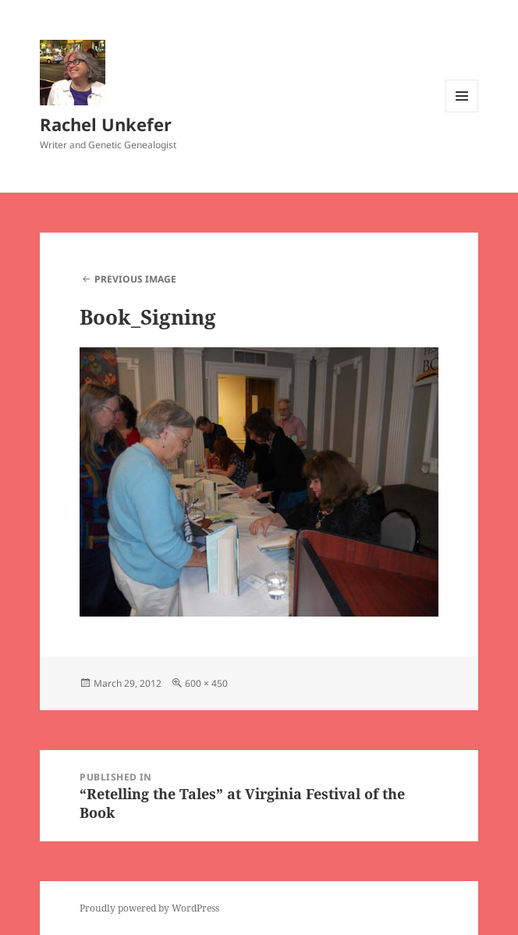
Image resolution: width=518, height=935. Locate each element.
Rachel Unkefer (106, 124)
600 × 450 (206, 683)
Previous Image (135, 279)
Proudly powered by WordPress (149, 908)
